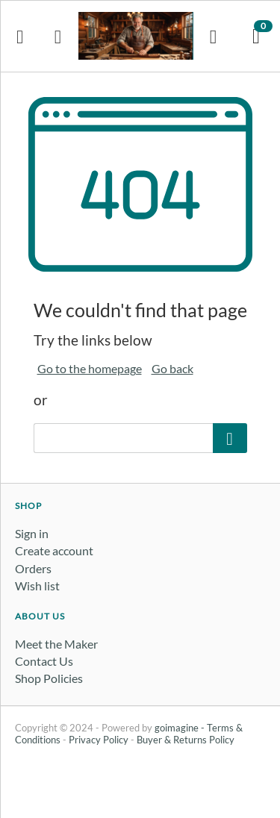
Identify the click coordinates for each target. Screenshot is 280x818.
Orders (33, 568)
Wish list (37, 585)
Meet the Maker (56, 644)
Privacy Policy (98, 740)
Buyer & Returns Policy (185, 740)
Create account (54, 550)
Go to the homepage (89, 368)
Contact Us (44, 661)
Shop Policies (49, 678)
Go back (172, 368)
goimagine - (181, 728)
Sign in (32, 533)
